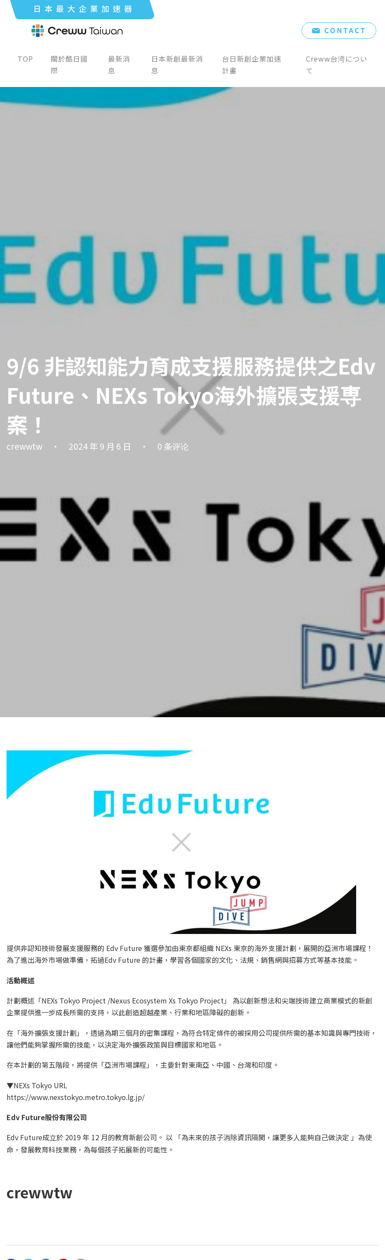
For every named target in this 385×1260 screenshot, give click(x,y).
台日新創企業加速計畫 (251, 64)
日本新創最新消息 (177, 64)
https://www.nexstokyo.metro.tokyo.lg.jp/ (76, 1097)
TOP (25, 58)
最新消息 (119, 64)
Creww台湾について (337, 64)
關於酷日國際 (69, 64)
